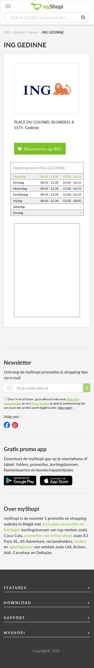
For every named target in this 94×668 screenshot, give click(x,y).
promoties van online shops (48, 535)
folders (80, 541)
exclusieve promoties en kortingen (44, 526)
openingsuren (21, 547)
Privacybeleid (40, 403)
